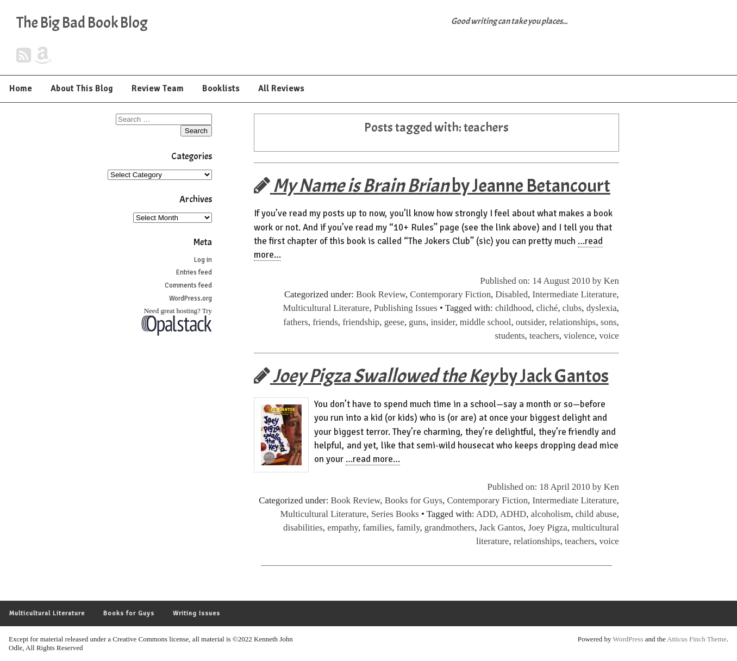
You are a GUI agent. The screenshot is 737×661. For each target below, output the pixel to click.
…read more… (373, 459)
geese (394, 322)
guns (417, 322)
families (377, 527)
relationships (572, 322)
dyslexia (601, 308)
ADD (486, 514)
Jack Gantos (501, 527)
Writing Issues (196, 613)
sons (609, 322)
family (408, 527)
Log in (203, 259)
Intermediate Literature (574, 294)
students (509, 335)
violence (579, 335)
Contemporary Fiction (450, 294)
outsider (530, 322)
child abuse (596, 514)
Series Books (395, 514)
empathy (342, 527)
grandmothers (449, 527)
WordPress (628, 639)
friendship (360, 322)
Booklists (221, 88)
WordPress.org (190, 298)
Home (20, 88)
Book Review (380, 294)
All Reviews (281, 88)
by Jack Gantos (431, 376)
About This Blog (82, 88)
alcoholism (551, 514)
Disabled (511, 294)
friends (325, 322)
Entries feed (194, 272)
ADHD (513, 514)
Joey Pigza (547, 527)
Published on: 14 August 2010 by (542, 281)
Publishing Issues (406, 308)
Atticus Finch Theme (697, 639)
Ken (611, 281)
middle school (485, 322)
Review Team (158, 88)
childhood (513, 308)
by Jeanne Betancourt (432, 185)
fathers (295, 322)
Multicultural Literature (326, 308)
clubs (572, 308)
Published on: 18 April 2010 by (545, 487)
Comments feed (188, 285)
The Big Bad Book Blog (82, 23)
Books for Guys (413, 500)
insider (442, 322)
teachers (544, 335)
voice (609, 335)
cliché (547, 308)
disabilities (303, 527)
